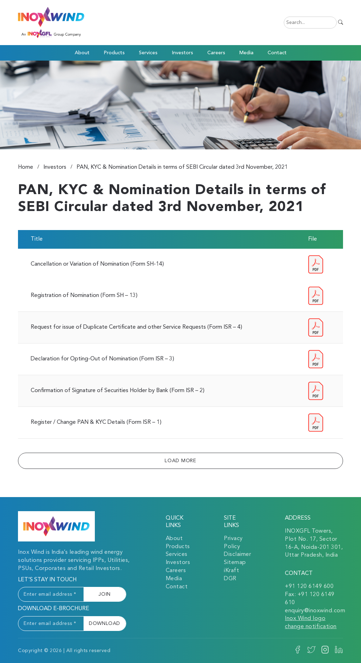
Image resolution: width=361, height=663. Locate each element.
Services (177, 554)
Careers (216, 52)
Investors (182, 52)
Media (174, 579)
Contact (277, 52)
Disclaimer (237, 554)
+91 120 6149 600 (309, 586)
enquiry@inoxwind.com (315, 611)
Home (25, 167)
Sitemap (235, 562)
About (174, 538)
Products (114, 52)
